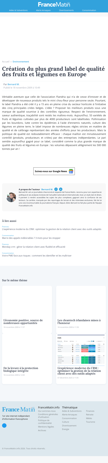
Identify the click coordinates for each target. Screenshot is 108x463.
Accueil (5, 61)
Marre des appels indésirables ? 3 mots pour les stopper (31, 237)
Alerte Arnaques (43, 10)
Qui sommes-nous (47, 411)
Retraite (69, 16)
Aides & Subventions (18, 10)
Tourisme (90, 422)
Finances (54, 16)
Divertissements (66, 10)
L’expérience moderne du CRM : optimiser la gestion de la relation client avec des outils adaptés (51, 229)
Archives (42, 430)
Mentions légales (46, 426)
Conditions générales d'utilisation (48, 415)
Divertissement (69, 425)
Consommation (89, 10)
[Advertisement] (54, 39)
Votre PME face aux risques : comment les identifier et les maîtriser (37, 255)
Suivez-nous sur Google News (54, 171)
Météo (89, 418)
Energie (38, 16)
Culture (65, 422)
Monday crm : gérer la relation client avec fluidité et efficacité (33, 246)
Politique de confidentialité (45, 421)
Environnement (21, 61)
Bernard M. (13, 84)
